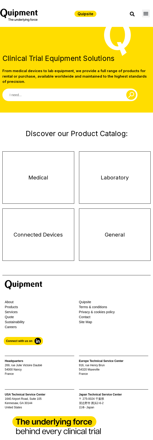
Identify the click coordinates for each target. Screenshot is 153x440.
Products (11, 307)
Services (11, 312)
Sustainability (15, 322)
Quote (9, 317)
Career (10, 327)
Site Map (85, 322)
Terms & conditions (93, 307)
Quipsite (85, 302)
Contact (84, 317)
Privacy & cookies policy (97, 312)
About (9, 302)
